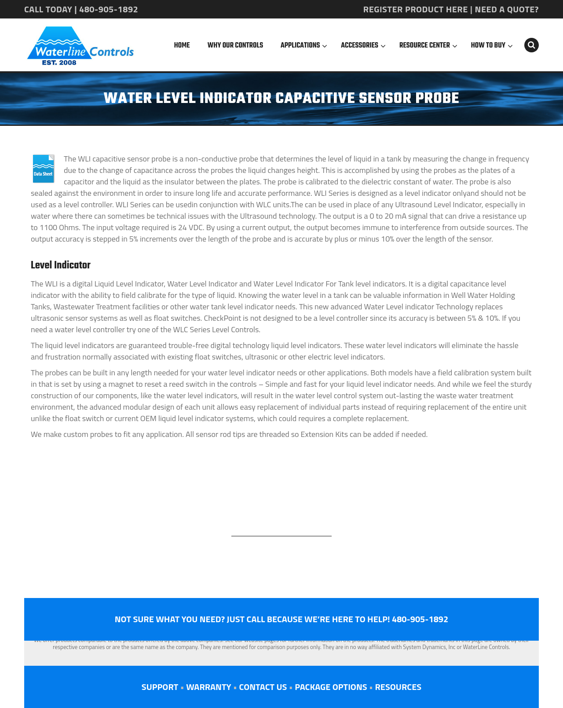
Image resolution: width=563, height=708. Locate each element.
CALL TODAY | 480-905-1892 (81, 9)
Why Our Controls (235, 45)
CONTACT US (263, 686)
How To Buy (488, 45)
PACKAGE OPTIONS (331, 686)
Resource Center (424, 45)
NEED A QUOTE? (507, 9)
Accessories (359, 45)
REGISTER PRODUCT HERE (415, 9)
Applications (300, 45)
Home (182, 45)
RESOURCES (398, 686)
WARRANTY (208, 686)
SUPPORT (160, 686)
